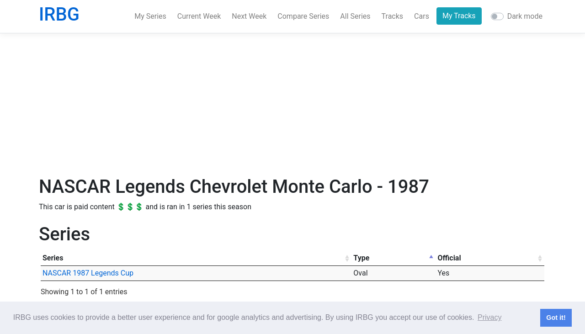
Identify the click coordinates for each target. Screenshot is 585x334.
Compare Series (303, 16)
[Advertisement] (292, 105)
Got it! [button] (555, 317)
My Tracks (459, 15)
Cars (421, 16)
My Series (150, 16)
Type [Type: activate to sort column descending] (361, 258)
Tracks (393, 16)
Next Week (249, 16)
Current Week (199, 16)
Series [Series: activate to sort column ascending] (53, 258)
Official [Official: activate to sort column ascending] (449, 258)
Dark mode (524, 16)
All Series (355, 16)
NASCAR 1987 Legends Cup (88, 273)
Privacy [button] (489, 317)
